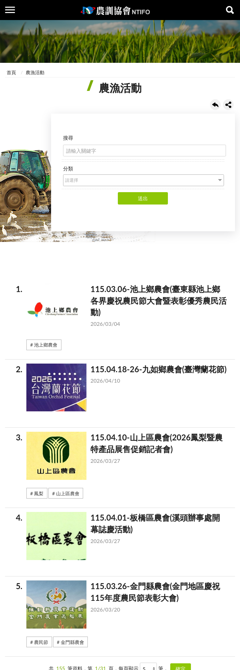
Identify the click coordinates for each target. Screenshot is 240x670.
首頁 (11, 72)
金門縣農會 (72, 642)
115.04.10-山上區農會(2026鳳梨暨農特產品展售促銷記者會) (126, 450)
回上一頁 (215, 104)
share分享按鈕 (228, 104)
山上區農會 (67, 493)
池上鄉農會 (45, 345)
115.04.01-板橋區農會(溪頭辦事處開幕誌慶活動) (126, 530)
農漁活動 (35, 72)
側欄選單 (10, 10)
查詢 (230, 10)
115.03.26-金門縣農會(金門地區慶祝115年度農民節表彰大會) (126, 599)
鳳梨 (38, 493)
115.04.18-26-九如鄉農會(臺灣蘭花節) (126, 376)
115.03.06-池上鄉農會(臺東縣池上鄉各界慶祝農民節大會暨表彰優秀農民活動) (126, 307)
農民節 (41, 642)
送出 (143, 198)
